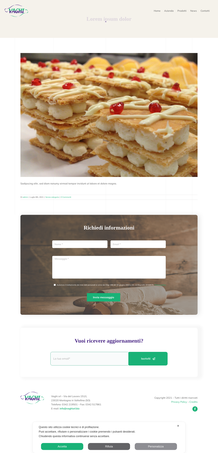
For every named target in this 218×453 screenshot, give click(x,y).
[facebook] (195, 409)
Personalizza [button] (156, 446)
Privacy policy (160, 285)
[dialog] (109, 437)
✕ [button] (178, 425)
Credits (193, 401)
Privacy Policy (179, 401)
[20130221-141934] (109, 115)
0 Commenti (66, 197)
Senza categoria (52, 197)
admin (25, 197)
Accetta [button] (62, 446)
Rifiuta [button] (109, 446)
